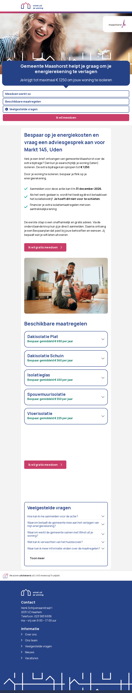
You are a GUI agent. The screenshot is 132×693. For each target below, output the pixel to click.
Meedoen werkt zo (18, 94)
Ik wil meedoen (66, 117)
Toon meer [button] (37, 558)
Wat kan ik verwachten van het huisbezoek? (55, 542)
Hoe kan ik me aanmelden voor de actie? (52, 516)
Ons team (31, 640)
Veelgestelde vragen (21, 109)
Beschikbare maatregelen (23, 101)
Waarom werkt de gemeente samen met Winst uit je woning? (60, 534)
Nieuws (29, 652)
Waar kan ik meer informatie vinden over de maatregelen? (63, 548)
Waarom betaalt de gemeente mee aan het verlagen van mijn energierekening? (63, 524)
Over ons (31, 634)
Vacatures (31, 658)
